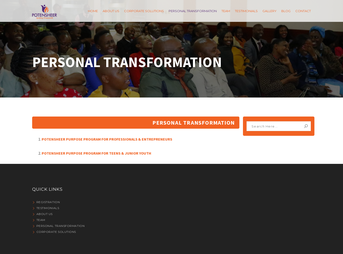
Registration (48, 202)
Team (40, 220)
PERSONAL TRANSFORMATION (60, 226)
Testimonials (47, 208)
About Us (44, 214)
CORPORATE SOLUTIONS (56, 232)
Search (306, 126)
